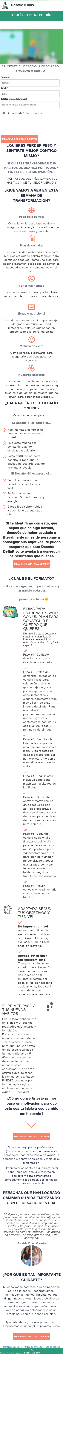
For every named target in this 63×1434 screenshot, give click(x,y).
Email (4, 88)
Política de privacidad (33, 113)
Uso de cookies (52, 1347)
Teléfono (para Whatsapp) (14, 99)
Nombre (5, 77)
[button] (6, 1237)
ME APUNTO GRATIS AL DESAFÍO (31, 563)
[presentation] (23, 123)
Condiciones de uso (12, 1347)
